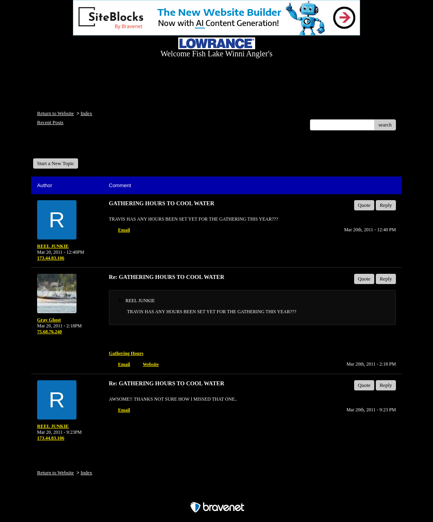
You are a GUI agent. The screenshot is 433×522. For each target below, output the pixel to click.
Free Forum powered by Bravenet (216, 493)
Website (151, 364)
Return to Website (55, 113)
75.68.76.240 (49, 331)
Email (124, 230)
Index (86, 113)
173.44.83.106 (50, 258)
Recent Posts (50, 122)
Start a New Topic (55, 163)
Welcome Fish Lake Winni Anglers (75, 147)
